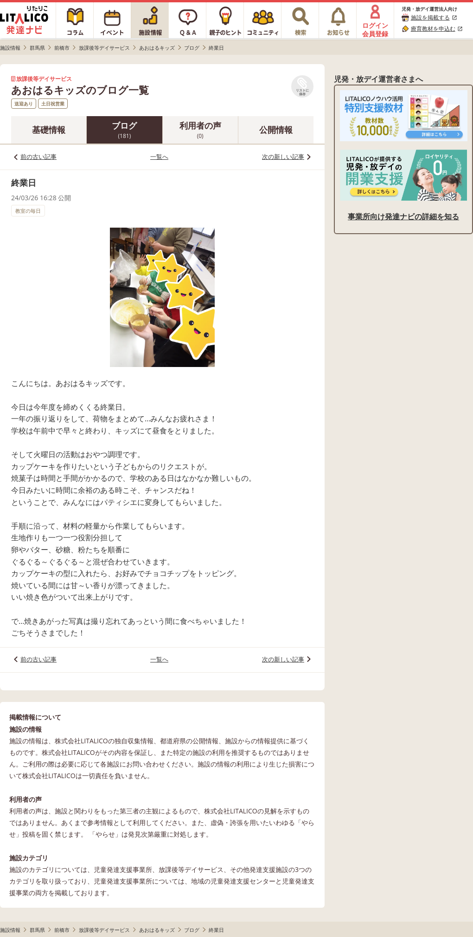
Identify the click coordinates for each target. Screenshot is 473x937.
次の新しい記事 (283, 156)
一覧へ (159, 156)
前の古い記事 (38, 156)
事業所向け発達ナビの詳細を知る (403, 216)
